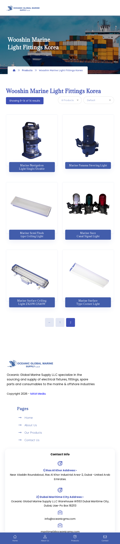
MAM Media (38, 394)
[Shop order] (98, 100)
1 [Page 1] (59, 322)
